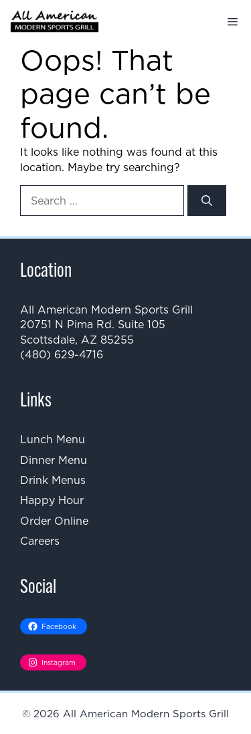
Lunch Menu (52, 439)
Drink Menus (53, 480)
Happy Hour (52, 500)
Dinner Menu (53, 460)
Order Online (54, 520)
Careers (40, 540)
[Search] (206, 200)
